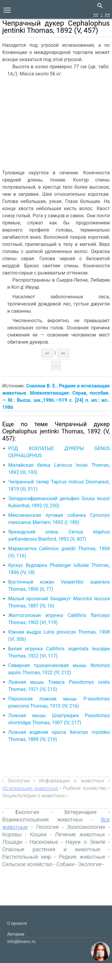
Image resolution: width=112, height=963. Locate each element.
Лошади (12, 842)
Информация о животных (71, 781)
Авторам (15, 934)
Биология (27, 812)
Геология (47, 827)
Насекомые (44, 842)
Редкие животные (82, 857)
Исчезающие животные (30, 788)
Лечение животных (80, 834)
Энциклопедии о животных (33, 795)
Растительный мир (26, 857)
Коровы (12, 834)
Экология (90, 864)
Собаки (65, 864)
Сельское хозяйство (27, 864)
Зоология (19, 781)
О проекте (17, 923)
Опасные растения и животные (51, 849)
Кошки (38, 834)
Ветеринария (80, 812)
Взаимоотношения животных (42, 819)
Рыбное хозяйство (85, 788)
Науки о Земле (85, 842)
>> (107, 14)
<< (95, 14)
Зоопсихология (86, 827)
